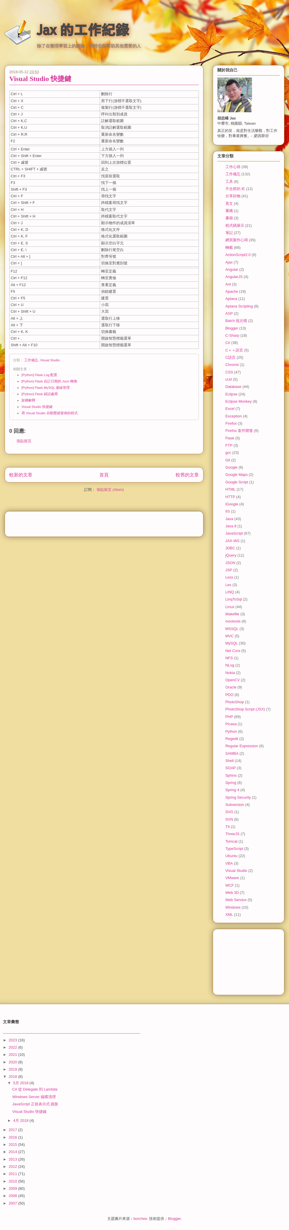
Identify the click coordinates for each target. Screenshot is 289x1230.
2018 (13, 1076)
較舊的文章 (187, 474)
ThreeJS (232, 834)
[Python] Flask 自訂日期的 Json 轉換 (49, 381)
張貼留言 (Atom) (110, 489)
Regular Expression (241, 746)
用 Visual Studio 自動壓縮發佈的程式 (49, 413)
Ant (228, 284)
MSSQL (232, 629)
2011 (13, 1174)
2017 (13, 1130)
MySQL (231, 643)
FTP (229, 445)
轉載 (229, 247)
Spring (230, 782)
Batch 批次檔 (236, 320)
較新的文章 (20, 474)
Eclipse (231, 394)
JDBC (230, 548)
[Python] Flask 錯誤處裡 (39, 394)
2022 (13, 1047)
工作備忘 (31, 360)
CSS (229, 372)
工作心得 (232, 167)
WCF (229, 885)
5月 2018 (21, 1083)
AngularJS (234, 277)
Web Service (236, 900)
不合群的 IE (235, 189)
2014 (13, 1152)
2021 (13, 1054)
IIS (227, 511)
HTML (230, 489)
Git (227, 460)
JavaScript (234, 533)
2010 (13, 1181)
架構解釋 (28, 400)
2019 (13, 1069)
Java (229, 519)
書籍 (229, 218)
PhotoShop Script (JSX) (245, 709)
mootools (233, 621)
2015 (13, 1144)
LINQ (229, 592)
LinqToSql (233, 599)
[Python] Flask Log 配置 (39, 375)
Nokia (230, 673)
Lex (228, 585)
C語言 (230, 357)
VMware (232, 878)
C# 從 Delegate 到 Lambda (34, 1089)
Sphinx (231, 775)
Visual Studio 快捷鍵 (40, 78)
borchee (140, 1218)
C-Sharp (232, 335)
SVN (229, 819)
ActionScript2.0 (238, 255)
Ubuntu (231, 856)
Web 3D (232, 892)
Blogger (231, 328)
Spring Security (238, 797)
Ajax (229, 262)
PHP (229, 717)
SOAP (230, 768)
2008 (13, 1196)
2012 (13, 1166)
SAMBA (232, 753)
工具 (229, 181)
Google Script (236, 482)
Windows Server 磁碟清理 (33, 1097)
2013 (13, 1159)
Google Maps (236, 474)
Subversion (234, 804)
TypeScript (234, 848)
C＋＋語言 (234, 350)
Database (233, 386)
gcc (228, 452)
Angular (231, 269)
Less (229, 577)
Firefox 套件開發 (239, 430)
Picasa (231, 724)
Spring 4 (232, 790)
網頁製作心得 (236, 240)
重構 (229, 211)
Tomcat (231, 841)
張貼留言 (24, 441)
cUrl (228, 379)
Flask (229, 438)
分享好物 (232, 196)
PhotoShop (234, 702)
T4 (227, 826)
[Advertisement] (104, 522)
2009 (13, 1188)
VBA (229, 863)
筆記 (229, 233)
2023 (13, 1040)
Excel (230, 408)
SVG (229, 812)
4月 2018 (21, 1120)
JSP (228, 570)
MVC (229, 636)
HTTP (230, 497)
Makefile (232, 614)
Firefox (231, 423)
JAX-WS (232, 541)
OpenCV (232, 680)
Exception (233, 416)
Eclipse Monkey (238, 401)
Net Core (232, 651)
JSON (230, 563)
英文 (229, 203)
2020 (13, 1062)
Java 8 (230, 526)
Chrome (232, 364)
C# (227, 342)
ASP (229, 313)
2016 (13, 1137)
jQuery (230, 555)
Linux (229, 607)
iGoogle (231, 504)
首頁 (104, 474)
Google (231, 467)
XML (229, 914)
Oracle (230, 687)
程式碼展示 (234, 225)
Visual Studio (50, 360)
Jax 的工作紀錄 (82, 30)
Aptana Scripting (239, 306)
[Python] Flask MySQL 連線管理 (45, 387)
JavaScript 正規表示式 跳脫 (35, 1104)
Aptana (231, 299)
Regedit (231, 738)
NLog (229, 665)
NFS (229, 658)
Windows (233, 907)
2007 (13, 1203)
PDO (229, 695)
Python (231, 731)
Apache (231, 291)
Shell (229, 760)
